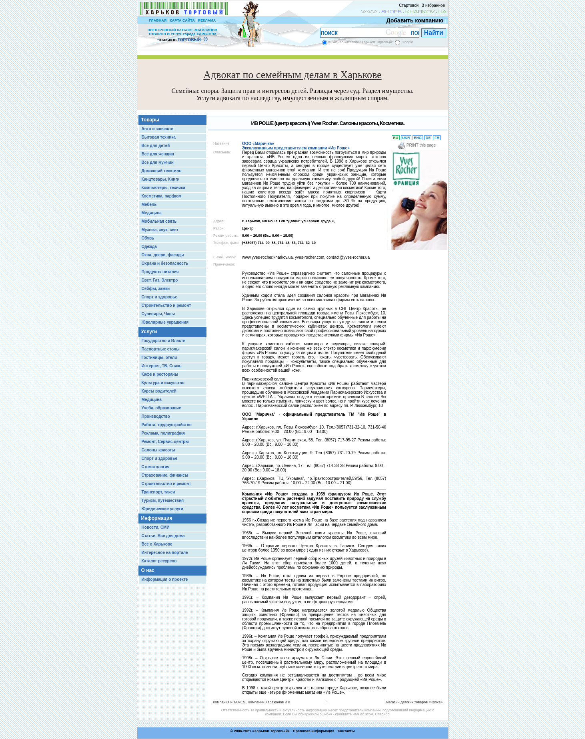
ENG (418, 138)
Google (407, 42)
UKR (406, 138)
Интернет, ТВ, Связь (162, 366)
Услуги (149, 331)
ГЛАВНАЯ (157, 20)
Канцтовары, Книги (161, 179)
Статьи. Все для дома (163, 536)
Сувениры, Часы (158, 314)
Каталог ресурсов (159, 561)
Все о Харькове (157, 544)
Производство (156, 416)
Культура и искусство (163, 383)
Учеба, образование (161, 408)
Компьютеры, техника (163, 187)
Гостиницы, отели (159, 357)
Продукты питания (160, 272)
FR (436, 138)
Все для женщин (158, 154)
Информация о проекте (165, 579)
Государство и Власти (164, 340)
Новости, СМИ (156, 527)
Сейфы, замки (156, 288)
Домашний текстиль (162, 171)
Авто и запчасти (158, 129)
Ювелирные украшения (165, 322)
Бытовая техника (159, 137)
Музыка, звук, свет (160, 230)
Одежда (149, 246)
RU (395, 138)
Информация (156, 518)
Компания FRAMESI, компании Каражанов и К (251, 702)
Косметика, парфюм (162, 196)
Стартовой (409, 5)
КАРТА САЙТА (182, 20)
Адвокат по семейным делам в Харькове (292, 75)
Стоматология (156, 467)
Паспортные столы (161, 349)
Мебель (149, 204)
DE (428, 138)
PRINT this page (417, 145)
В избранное (433, 5)
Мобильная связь (159, 221)
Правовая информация (314, 731)
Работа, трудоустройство (167, 425)
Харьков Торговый (271, 731)
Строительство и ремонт (166, 305)
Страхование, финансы (165, 475)
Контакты (346, 731)
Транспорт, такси (158, 492)
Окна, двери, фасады (163, 255)
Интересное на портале (165, 552)
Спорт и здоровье (159, 297)
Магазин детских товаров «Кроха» (414, 702)
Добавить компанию (413, 20)
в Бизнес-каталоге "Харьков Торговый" (361, 42)
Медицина (152, 213)
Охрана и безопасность (165, 263)
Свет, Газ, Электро (160, 280)
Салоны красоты (158, 450)
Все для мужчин (158, 162)
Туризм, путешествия (163, 500)
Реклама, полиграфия (163, 433)
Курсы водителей (159, 391)
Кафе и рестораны (160, 374)
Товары (150, 120)
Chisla (302, 735)
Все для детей (156, 145)
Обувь (148, 238)
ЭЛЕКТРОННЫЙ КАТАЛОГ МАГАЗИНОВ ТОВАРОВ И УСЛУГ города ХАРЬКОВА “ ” (182, 35)
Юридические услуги (162, 509)
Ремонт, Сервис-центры (165, 441)
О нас (147, 570)
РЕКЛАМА (207, 20)
